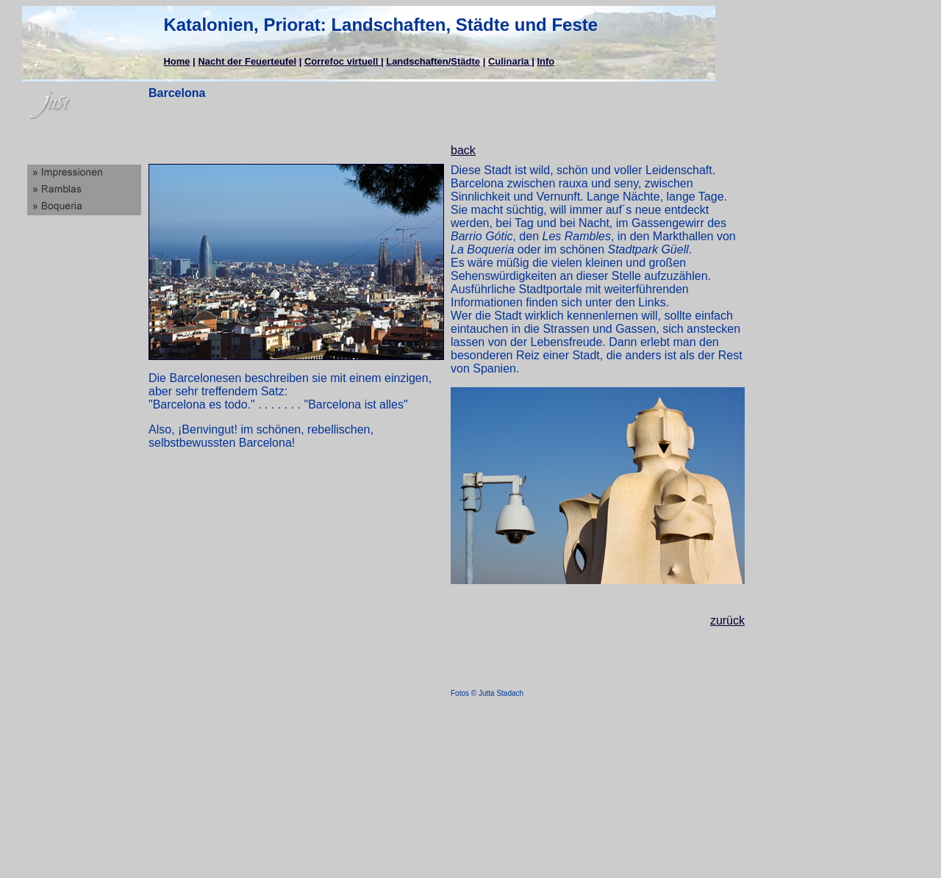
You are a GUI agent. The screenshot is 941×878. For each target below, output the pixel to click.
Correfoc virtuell (342, 61)
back (463, 150)
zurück (727, 620)
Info (545, 61)
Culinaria (510, 61)
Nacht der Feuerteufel (247, 61)
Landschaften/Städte (433, 61)
